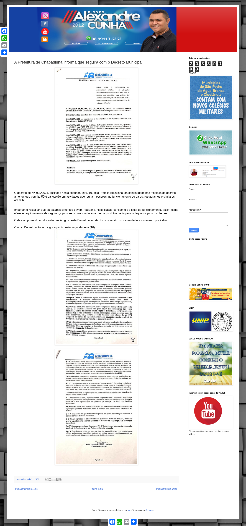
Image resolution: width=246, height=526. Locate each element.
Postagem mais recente (26, 489)
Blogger (149, 510)
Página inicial (97, 489)
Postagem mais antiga (166, 489)
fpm (129, 510)
